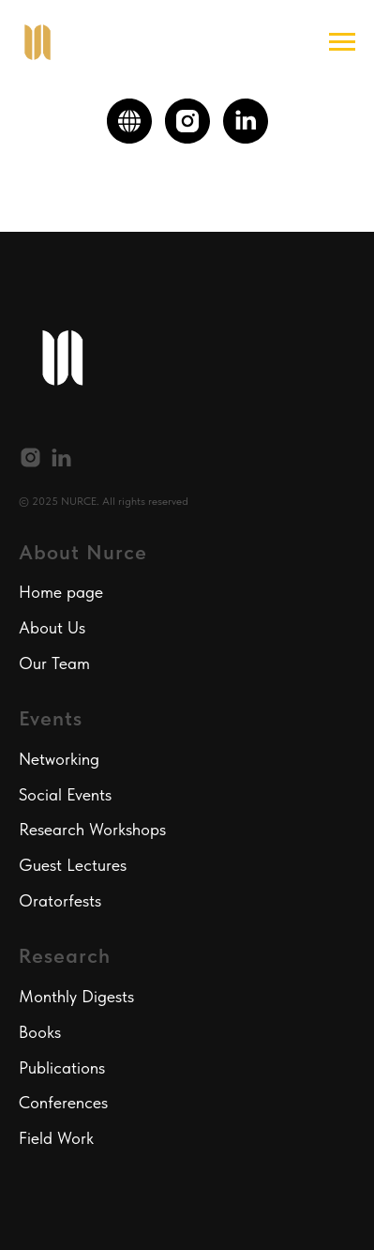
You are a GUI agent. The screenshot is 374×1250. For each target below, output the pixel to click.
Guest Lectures (73, 865)
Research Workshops (92, 829)
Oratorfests (60, 900)
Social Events (65, 794)
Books (40, 1032)
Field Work (56, 1138)
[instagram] (187, 121)
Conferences (63, 1102)
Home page (61, 592)
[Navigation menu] (342, 42)
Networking (59, 759)
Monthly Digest (73, 996)
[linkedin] (245, 121)
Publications (62, 1067)
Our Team (54, 663)
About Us (52, 627)
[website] (129, 121)
